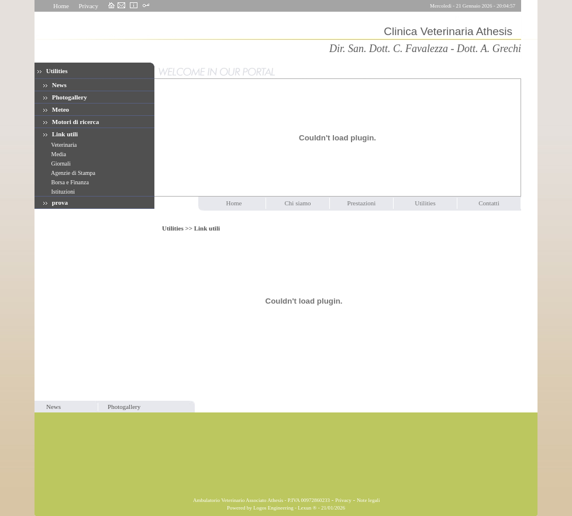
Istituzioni (62, 191)
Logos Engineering (273, 508)
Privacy (88, 5)
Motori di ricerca (71, 121)
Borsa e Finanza (69, 182)
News (55, 84)
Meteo (56, 109)
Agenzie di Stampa (72, 173)
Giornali (60, 163)
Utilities (52, 70)
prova (55, 202)
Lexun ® (307, 508)
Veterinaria (63, 145)
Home (61, 5)
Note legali (368, 500)
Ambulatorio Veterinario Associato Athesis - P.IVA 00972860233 (261, 500)
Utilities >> (178, 228)
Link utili (60, 133)
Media (58, 154)
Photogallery (65, 97)
